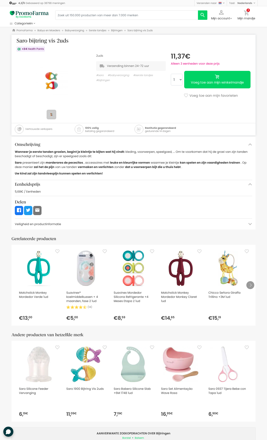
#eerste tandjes (143, 75)
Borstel (126, 438)
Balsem (139, 438)
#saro (100, 75)
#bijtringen (103, 80)
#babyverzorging (118, 75)
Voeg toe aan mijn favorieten (211, 96)
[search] (202, 15)
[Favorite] (57, 251)
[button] (211, 3)
